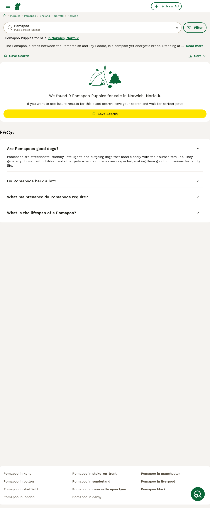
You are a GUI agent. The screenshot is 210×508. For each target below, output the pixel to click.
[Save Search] (198, 494)
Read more (194, 46)
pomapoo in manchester (160, 474)
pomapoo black (153, 489)
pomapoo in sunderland (91, 481)
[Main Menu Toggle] (7, 6)
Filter (195, 27)
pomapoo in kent (17, 474)
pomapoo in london (18, 497)
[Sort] (197, 56)
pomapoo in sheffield (20, 489)
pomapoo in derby (86, 497)
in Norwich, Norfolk (63, 38)
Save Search (16, 56)
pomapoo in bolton (18, 481)
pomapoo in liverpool (158, 481)
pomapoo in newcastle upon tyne (99, 489)
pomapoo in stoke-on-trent (94, 474)
